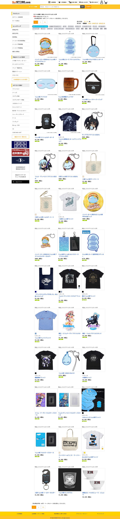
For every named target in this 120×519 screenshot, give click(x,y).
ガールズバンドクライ (18, 64)
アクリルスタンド (70, 28)
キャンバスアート (17, 107)
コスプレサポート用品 (18, 100)
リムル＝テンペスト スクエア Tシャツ (69, 296)
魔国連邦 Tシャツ (40, 377)
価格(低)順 (102, 23)
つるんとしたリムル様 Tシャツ (91, 416)
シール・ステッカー (59, 28)
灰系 (105, 28)
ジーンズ (14, 92)
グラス (77, 28)
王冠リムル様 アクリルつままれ (68, 176)
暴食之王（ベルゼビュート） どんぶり (93, 493)
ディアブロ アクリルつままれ (91, 134)
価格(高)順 (95, 23)
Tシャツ (95, 26)
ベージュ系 (95, 28)
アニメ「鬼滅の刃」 (17, 68)
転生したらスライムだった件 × (40, 26)
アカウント (16, 13)
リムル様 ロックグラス (65, 492)
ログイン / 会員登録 (17, 17)
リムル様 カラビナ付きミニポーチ (92, 59)
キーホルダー (102, 26)
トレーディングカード (18, 114)
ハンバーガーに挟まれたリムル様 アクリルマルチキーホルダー (46, 255)
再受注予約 (15, 33)
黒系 (86, 28)
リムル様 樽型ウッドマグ (65, 97)
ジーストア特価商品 (17, 48)
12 (85, 21)
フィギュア (15, 121)
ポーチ (64, 26)
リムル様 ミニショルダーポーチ (44, 137)
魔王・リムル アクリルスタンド (91, 333)
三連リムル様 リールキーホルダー (45, 492)
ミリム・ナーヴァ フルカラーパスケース (46, 413)
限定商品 (14, 37)
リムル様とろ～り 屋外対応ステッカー (93, 255)
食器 (82, 28)
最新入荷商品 (15, 51)
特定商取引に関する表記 (60, 512)
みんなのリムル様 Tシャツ (90, 456)
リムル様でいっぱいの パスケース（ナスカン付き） (68, 255)
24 (87, 21)
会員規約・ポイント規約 (38, 512)
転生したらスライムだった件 (42, 33)
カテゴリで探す (17, 85)
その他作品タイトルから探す (20, 79)
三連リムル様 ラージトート (90, 179)
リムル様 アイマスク (41, 97)
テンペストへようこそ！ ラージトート (69, 455)
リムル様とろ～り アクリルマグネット (69, 60)
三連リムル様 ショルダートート (44, 217)
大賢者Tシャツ (86, 377)
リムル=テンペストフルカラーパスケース (69, 413)
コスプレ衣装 (15, 96)
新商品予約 (15, 30)
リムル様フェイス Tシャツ (43, 337)
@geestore (17, 182)
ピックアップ (17, 26)
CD (13, 129)
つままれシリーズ (17, 103)
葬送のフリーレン (17, 71)
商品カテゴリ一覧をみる (20, 137)
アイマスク (70, 26)
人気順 (89, 23)
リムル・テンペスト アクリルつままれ (46, 177)
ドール (14, 118)
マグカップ (78, 26)
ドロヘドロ (15, 75)
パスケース (49, 28)
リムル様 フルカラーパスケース (44, 452)
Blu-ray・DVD (16, 125)
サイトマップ (100, 512)
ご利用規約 (19, 512)
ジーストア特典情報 (17, 44)
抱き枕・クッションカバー (19, 110)
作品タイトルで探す (19, 57)
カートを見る (15, 21)
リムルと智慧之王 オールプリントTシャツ (70, 140)
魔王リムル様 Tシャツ (88, 295)
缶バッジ (43, 28)
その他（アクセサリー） (55, 26)
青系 (90, 28)
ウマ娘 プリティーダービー (19, 60)
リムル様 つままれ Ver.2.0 (66, 372)
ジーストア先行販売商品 (18, 40)
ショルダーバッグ (86, 26)
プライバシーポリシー (81, 512)
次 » (45, 22)
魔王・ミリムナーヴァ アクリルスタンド (69, 334)
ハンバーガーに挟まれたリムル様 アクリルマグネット (46, 60)
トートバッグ (36, 28)
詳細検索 (88, 7)
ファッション (15, 89)
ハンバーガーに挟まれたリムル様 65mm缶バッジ (92, 215)
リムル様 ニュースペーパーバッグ (92, 99)
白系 (101, 28)
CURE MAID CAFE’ (17, 132)
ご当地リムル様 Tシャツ (66, 218)
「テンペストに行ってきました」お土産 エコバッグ (46, 295)
